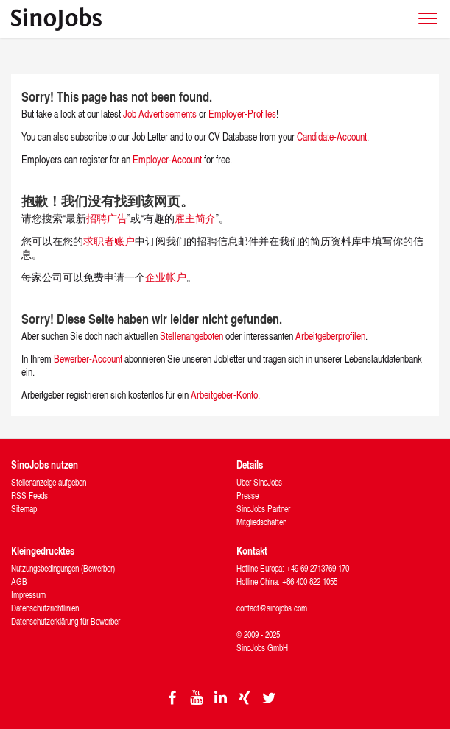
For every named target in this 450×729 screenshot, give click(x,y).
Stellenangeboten (191, 336)
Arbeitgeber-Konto (224, 395)
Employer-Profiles (242, 114)
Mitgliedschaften (261, 522)
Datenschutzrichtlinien (45, 608)
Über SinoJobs (259, 482)
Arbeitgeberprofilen (330, 336)
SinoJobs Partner (263, 508)
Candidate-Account (332, 136)
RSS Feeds (29, 495)
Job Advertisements (160, 114)
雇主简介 (195, 218)
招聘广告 (106, 218)
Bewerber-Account (88, 359)
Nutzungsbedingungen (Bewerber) (63, 568)
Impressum (28, 594)
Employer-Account (168, 159)
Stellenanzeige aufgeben (48, 482)
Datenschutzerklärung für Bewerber (65, 621)
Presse (247, 495)
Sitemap (24, 508)
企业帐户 (165, 277)
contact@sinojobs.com (271, 608)
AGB (19, 581)
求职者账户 (109, 241)
